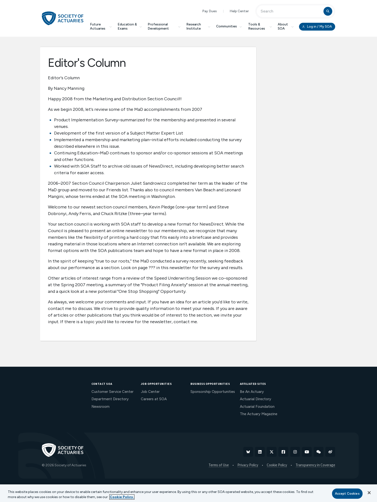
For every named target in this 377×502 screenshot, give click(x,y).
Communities (229, 26)
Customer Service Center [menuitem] (112, 391)
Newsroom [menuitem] (100, 406)
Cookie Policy (277, 465)
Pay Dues (209, 11)
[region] (188, 493)
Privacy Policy (247, 465)
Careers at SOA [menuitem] (154, 399)
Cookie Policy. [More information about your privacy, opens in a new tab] (122, 497)
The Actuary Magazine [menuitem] (258, 414)
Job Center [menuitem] (150, 391)
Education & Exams (130, 26)
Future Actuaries (101, 26)
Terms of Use (219, 465)
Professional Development (164, 26)
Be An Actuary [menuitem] (252, 391)
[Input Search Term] (290, 11)
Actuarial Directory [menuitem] (255, 399)
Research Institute (198, 26)
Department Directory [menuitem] (110, 399)
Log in (317, 26)
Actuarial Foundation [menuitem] (257, 406)
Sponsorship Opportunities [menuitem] (212, 391)
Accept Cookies (347, 493)
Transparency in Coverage (315, 465)
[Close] (369, 492)
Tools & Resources (260, 26)
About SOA (286, 26)
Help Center (239, 11)
